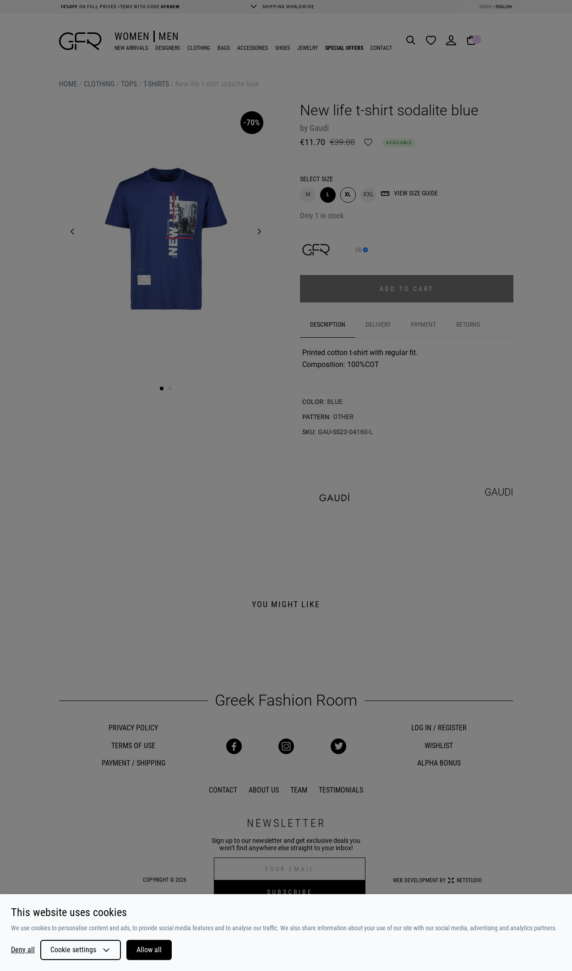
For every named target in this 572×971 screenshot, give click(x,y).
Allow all (149, 949)
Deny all (23, 950)
